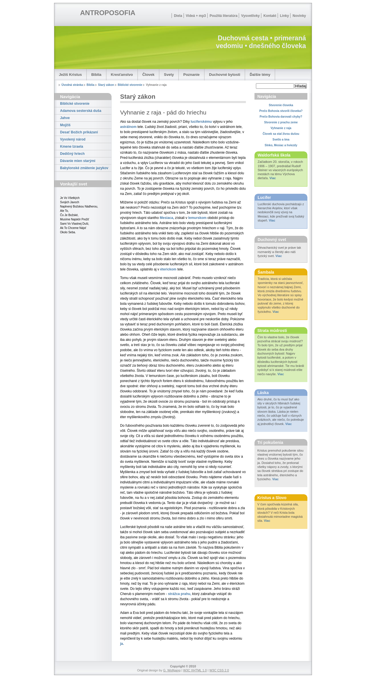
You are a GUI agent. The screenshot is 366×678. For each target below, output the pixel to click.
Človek (148, 74)
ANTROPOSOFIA (107, 13)
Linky (284, 16)
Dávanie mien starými (77, 161)
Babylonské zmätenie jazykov (84, 168)
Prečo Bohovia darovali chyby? (281, 116)
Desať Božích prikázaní (79, 132)
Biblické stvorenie (130, 84)
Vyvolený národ (72, 139)
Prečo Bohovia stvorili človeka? (281, 110)
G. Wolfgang (171, 670)
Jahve (65, 118)
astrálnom (128, 127)
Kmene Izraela (71, 147)
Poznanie (191, 74)
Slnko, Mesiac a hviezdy (281, 145)
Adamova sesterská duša (80, 111)
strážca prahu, (179, 594)
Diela (178, 16)
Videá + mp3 (196, 16)
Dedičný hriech (72, 154)
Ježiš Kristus (70, 74)
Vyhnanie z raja (280, 128)
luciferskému (201, 122)
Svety (169, 74)
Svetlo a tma (280, 139)
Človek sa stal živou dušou (281, 133)
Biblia (96, 74)
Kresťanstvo (122, 74)
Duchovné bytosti (224, 74)
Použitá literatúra (223, 16)
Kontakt (269, 16)
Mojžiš (65, 125)
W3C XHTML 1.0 (195, 670)
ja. (122, 644)
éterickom (168, 269)
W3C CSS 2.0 (219, 670)
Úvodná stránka (72, 84)
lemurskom (197, 218)
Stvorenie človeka (281, 105)
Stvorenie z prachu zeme (281, 122)
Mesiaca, (167, 218)
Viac (272, 178)
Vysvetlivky (250, 16)
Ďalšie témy (260, 74)
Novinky (299, 16)
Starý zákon (106, 84)
